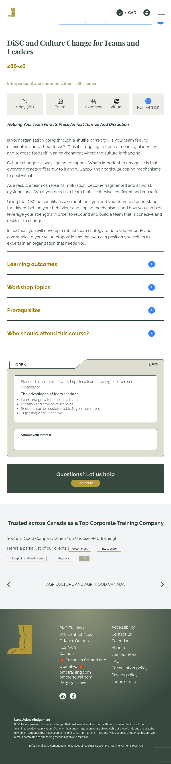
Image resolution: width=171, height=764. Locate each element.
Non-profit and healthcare (27, 558)
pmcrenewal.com (75, 677)
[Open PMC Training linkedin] (62, 696)
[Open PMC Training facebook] (73, 696)
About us (120, 647)
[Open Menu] (160, 12)
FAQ (115, 661)
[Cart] (119, 12)
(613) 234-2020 (72, 683)
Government (80, 548)
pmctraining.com (75, 672)
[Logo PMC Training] (11, 12)
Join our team (125, 654)
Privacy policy (125, 675)
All (84, 558)
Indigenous (62, 558)
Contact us (86, 483)
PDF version (148, 104)
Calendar (120, 640)
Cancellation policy (130, 668)
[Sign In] (146, 12)
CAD (132, 12)
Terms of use (124, 681)
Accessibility (123, 627)
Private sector (109, 548)
